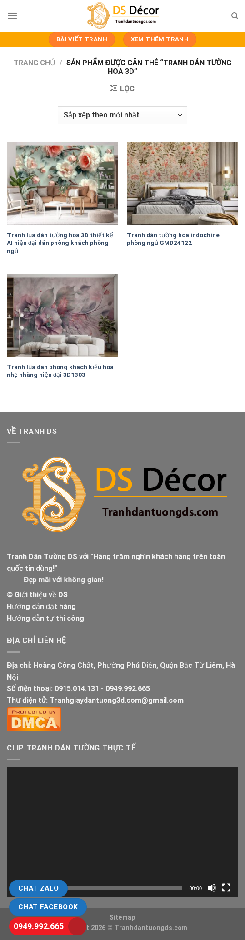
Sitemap (122, 917)
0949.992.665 (39, 926)
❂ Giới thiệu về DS (37, 594)
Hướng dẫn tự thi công (45, 618)
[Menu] (12, 16)
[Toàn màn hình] (226, 887)
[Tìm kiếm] (234, 15)
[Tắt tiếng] (211, 887)
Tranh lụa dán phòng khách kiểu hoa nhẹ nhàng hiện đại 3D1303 (60, 371)
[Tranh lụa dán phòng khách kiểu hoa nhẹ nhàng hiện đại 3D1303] (62, 316)
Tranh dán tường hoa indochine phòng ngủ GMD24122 (173, 239)
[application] (122, 832)
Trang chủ (34, 62)
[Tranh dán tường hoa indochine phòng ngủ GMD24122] (182, 184)
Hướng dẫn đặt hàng (41, 606)
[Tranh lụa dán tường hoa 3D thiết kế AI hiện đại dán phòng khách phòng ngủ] (62, 184)
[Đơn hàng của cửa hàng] (122, 115)
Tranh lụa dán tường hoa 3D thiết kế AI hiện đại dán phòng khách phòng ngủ (60, 242)
